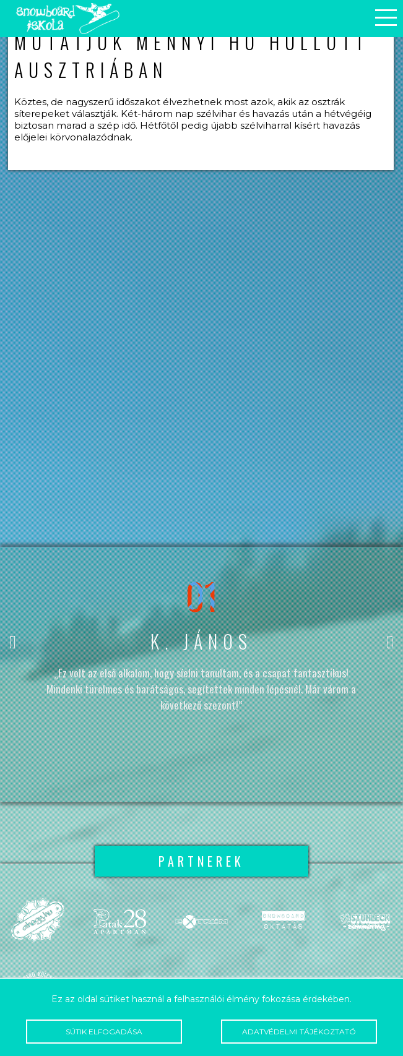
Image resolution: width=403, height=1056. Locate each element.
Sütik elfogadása (104, 1031)
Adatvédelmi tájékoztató (299, 1031)
